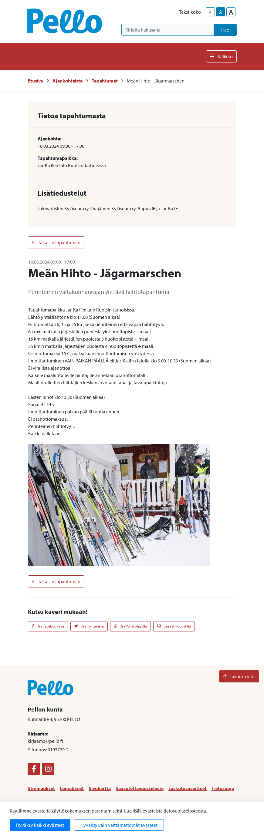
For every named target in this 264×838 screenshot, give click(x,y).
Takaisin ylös (239, 676)
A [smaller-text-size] (210, 11)
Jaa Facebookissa (48, 626)
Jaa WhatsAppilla (130, 626)
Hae (225, 30)
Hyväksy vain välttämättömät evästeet (118, 825)
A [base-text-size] (220, 12)
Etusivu (35, 81)
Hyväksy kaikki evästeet (40, 825)
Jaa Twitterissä (89, 626)
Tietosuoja (223, 788)
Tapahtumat (105, 81)
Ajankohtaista (67, 81)
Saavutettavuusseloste (140, 788)
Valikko (221, 56)
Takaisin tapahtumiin (56, 242)
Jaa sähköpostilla (174, 626)
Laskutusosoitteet (187, 788)
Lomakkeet (72, 788)
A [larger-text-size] (231, 11)
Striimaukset (41, 788)
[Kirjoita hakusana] (167, 30)
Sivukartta (100, 788)
